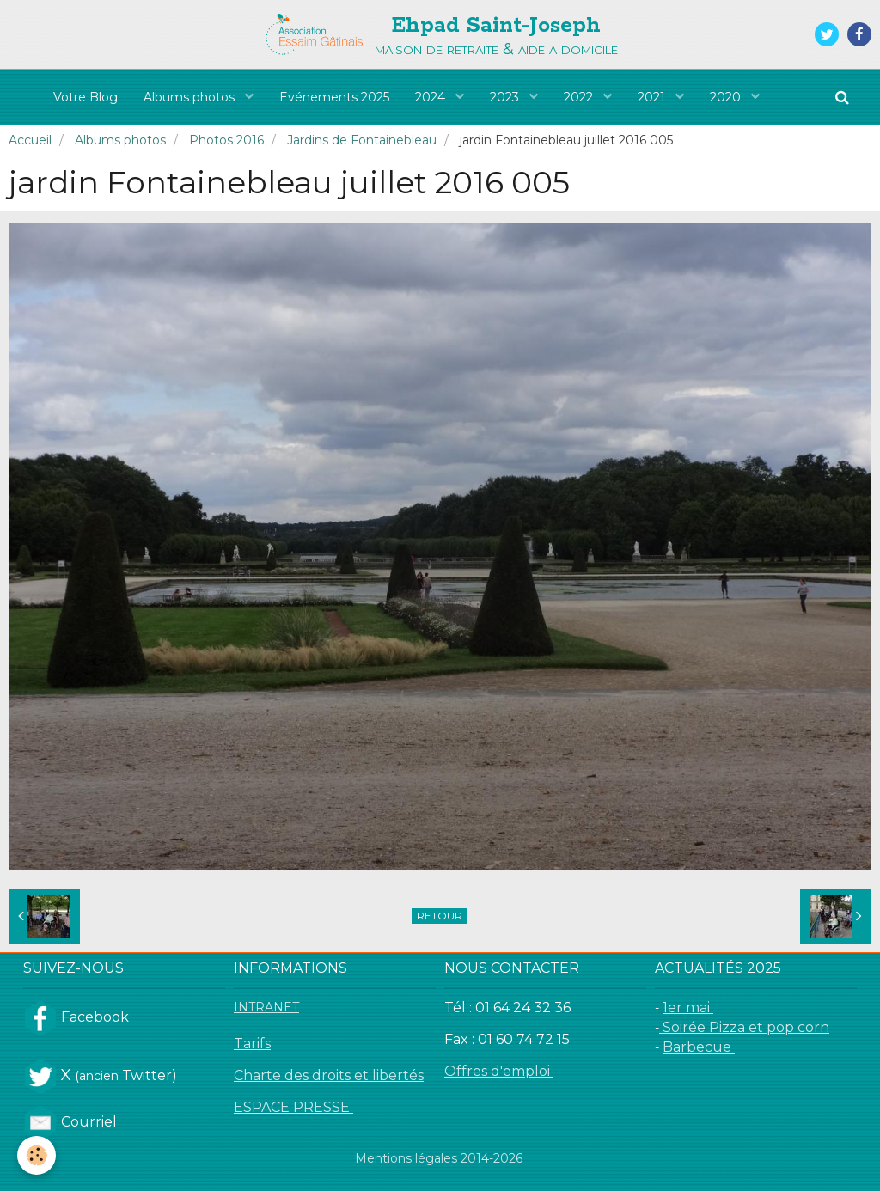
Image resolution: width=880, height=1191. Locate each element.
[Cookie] (36, 1155)
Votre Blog (85, 97)
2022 (580, 97)
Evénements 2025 (334, 97)
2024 (432, 97)
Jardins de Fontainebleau (362, 140)
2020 (727, 97)
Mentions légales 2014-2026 (438, 1158)
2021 (653, 97)
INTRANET (266, 1007)
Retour (439, 915)
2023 (506, 97)
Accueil (30, 140)
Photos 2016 (226, 140)
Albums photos (191, 97)
